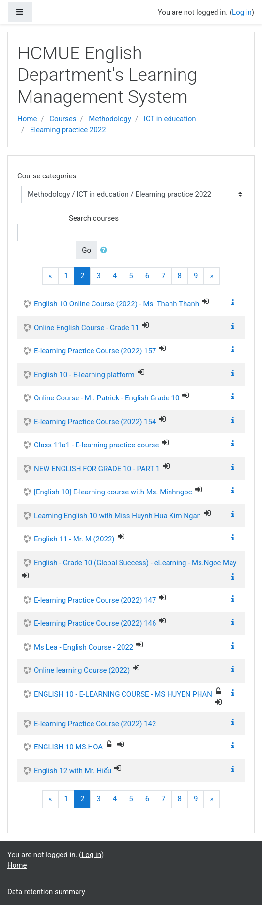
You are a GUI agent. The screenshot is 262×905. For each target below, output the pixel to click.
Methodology (110, 118)
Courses (62, 118)
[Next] (211, 276)
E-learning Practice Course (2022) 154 (95, 421)
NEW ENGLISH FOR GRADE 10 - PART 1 (97, 468)
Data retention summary (46, 892)
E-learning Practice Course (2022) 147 (95, 600)
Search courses (94, 218)
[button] (105, 250)
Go (86, 250)
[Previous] (50, 276)
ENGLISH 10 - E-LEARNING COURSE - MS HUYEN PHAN (123, 694)
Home (27, 118)
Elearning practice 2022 (68, 130)
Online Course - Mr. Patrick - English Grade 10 (106, 398)
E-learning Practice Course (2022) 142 (95, 723)
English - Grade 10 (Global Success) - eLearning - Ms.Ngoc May (135, 562)
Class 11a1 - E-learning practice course (96, 445)
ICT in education (170, 118)
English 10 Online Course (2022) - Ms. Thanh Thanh (116, 304)
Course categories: (47, 176)
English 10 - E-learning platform (84, 374)
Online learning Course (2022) (82, 670)
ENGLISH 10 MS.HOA (68, 747)
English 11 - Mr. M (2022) (74, 539)
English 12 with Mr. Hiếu (72, 770)
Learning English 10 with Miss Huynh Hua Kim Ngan (117, 515)
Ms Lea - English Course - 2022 (83, 647)
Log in (242, 12)
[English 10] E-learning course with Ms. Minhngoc (113, 492)
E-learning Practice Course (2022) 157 (95, 351)
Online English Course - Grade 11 (86, 327)
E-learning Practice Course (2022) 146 (95, 623)
